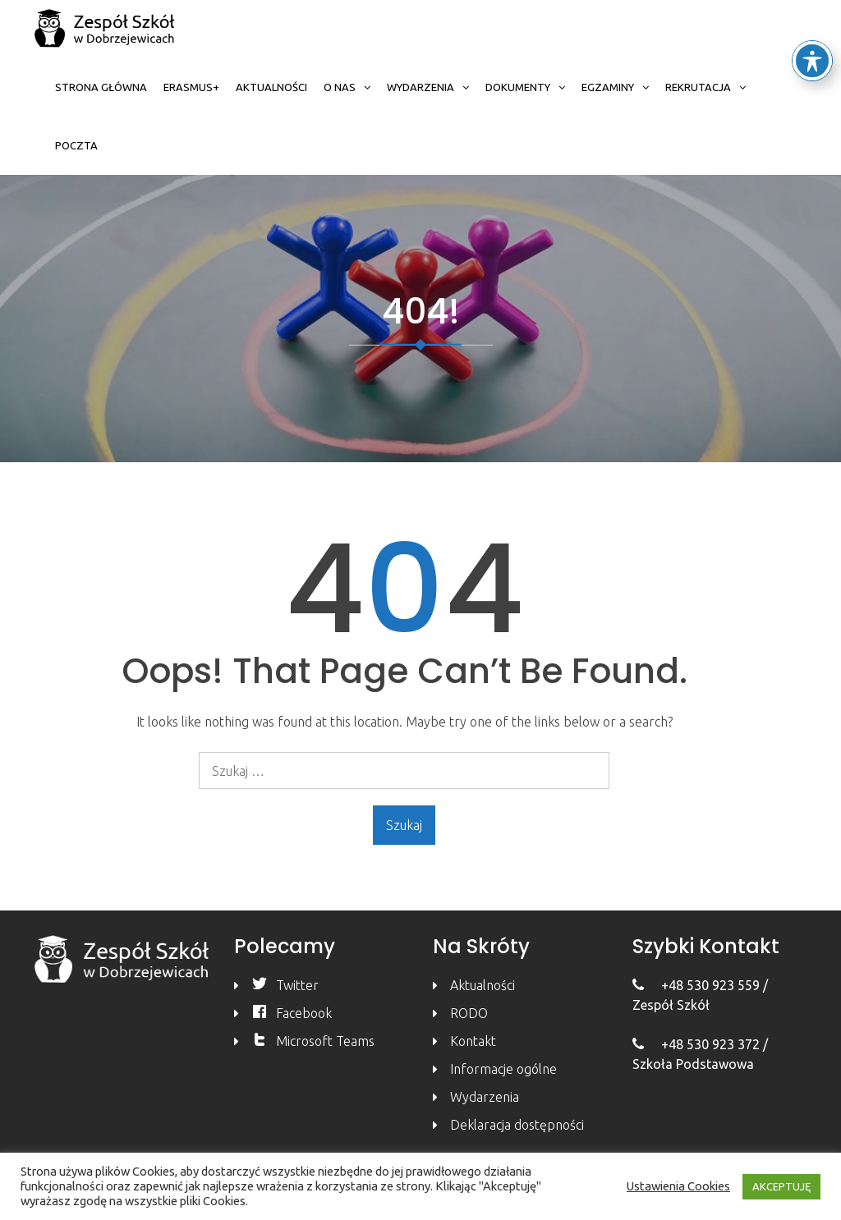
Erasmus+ (191, 87)
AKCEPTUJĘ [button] (781, 1186)
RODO (469, 1013)
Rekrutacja (698, 87)
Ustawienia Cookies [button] (678, 1186)
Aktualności (271, 87)
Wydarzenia (420, 87)
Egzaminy (607, 87)
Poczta (76, 145)
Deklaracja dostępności (517, 1124)
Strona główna (101, 87)
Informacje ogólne (503, 1069)
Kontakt (473, 1041)
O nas (340, 87)
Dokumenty (517, 87)
